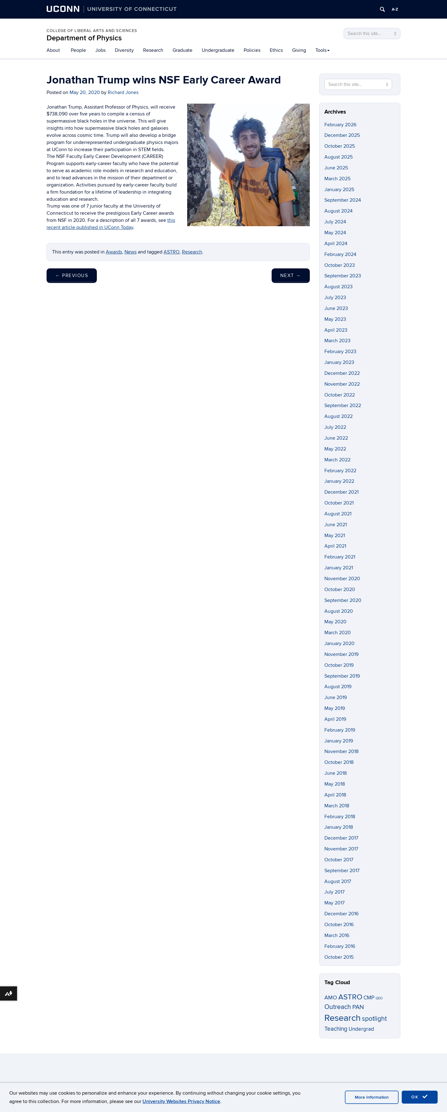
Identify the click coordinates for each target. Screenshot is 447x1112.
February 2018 (339, 817)
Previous (71, 275)
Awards (114, 252)
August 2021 (337, 514)
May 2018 (334, 784)
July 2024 (335, 222)
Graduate (182, 50)
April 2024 (335, 243)
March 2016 (336, 935)
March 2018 (336, 806)
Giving (299, 50)
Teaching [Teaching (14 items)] (335, 1028)
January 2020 (339, 643)
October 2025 (339, 146)
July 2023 (335, 297)
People (78, 50)
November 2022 (342, 384)
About (53, 50)
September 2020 (342, 600)
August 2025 (338, 157)
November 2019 (341, 654)
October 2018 (339, 762)
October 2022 (339, 395)
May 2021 (334, 535)
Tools (322, 50)
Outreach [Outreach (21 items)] (337, 1007)
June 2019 (335, 697)
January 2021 (338, 568)
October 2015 (339, 957)
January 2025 (339, 189)
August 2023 (338, 287)
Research (153, 50)
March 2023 (337, 341)
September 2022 (342, 405)
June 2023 (336, 308)
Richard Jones (123, 92)
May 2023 (335, 319)
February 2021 (339, 557)
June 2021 (335, 525)
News (130, 252)
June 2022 (336, 438)
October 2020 (339, 589)
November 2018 (341, 751)
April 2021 (335, 546)
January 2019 (338, 741)
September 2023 (342, 276)
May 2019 (334, 708)
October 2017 (338, 860)
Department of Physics (84, 38)
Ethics (276, 50)
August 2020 (338, 611)
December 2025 (342, 135)
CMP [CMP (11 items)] (368, 997)
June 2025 (336, 168)
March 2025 (337, 179)
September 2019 (342, 676)
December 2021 (341, 492)
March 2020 (337, 633)
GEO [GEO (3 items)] (379, 998)
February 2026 (340, 125)
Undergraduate (218, 50)
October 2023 (339, 265)
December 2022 (342, 373)
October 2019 (339, 665)
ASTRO (171, 252)
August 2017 (337, 881)
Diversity (124, 50)
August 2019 (337, 687)
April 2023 (335, 330)
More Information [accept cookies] (372, 1097)
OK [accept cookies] (419, 1097)
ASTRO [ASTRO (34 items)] (350, 997)
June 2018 (335, 773)
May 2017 (334, 903)
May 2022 (335, 449)
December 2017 (341, 838)
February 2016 (339, 946)
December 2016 (341, 914)
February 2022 (340, 471)
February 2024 (340, 254)
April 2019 (335, 719)
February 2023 (340, 351)
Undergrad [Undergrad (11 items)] (361, 1029)
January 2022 (339, 481)
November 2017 (341, 849)
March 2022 (337, 460)
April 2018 (335, 795)
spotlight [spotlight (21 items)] (374, 1019)
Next (290, 275)
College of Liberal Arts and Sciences (92, 30)
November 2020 (342, 579)
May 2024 (335, 233)
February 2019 (339, 730)
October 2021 (339, 503)
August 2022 (338, 416)
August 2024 (338, 211)
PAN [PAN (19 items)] (358, 1007)
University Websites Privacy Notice (181, 1101)
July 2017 (334, 892)
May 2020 (335, 622)
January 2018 (338, 827)
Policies (252, 50)
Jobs (100, 50)
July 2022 (335, 427)
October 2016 (339, 924)
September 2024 (342, 200)
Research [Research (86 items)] (342, 1018)
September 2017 (341, 871)
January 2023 (339, 362)
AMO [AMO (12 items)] (330, 997)
